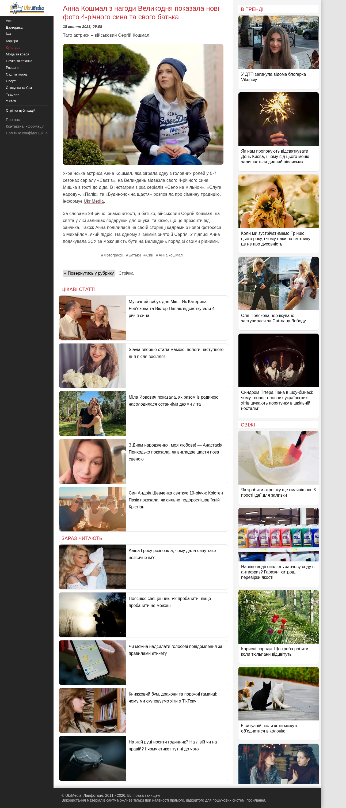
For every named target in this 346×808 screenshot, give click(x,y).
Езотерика (14, 27)
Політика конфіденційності (29, 133)
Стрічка (126, 273)
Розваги (12, 68)
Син (149, 255)
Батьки (135, 255)
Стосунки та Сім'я (20, 88)
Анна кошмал (171, 255)
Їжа (8, 34)
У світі (11, 101)
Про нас (13, 120)
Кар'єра (12, 41)
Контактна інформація (25, 126)
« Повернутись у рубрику (89, 273)
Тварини (12, 94)
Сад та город (16, 74)
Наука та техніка (19, 61)
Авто (9, 21)
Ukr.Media (94, 201)
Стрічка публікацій (21, 110)
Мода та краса (17, 54)
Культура (13, 48)
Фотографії (113, 255)
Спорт (11, 81)
